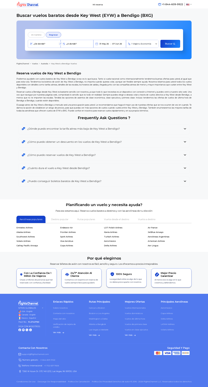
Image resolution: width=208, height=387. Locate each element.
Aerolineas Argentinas (158, 237)
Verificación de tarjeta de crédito (64, 325)
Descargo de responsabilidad (52, 381)
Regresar (53, 35)
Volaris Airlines (23, 241)
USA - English (25, 311)
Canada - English (27, 315)
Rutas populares (86, 219)
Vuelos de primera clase (136, 324)
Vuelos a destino (146, 219)
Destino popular (59, 219)
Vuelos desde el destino (116, 219)
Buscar (170, 43)
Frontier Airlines (68, 232)
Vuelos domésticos (134, 313)
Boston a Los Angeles (99, 313)
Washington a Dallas (98, 319)
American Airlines (156, 241)
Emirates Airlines (24, 227)
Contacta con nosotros (63, 313)
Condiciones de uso (26, 381)
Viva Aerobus (66, 241)
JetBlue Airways (155, 232)
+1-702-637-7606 (51, 365)
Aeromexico (110, 241)
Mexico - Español (27, 318)
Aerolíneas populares (31, 219)
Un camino (36, 35)
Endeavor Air (66, 227)
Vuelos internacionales (135, 308)
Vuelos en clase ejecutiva (136, 329)
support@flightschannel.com (35, 354)
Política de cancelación (79, 381)
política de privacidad (102, 381)
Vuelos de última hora (135, 319)
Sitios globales (30, 308)
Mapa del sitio (59, 319)
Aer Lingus (153, 245)
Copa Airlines (66, 245)
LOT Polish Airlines (113, 227)
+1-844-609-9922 (47, 360)
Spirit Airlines (66, 237)
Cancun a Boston (97, 308)
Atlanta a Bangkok (97, 324)
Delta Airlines (110, 245)
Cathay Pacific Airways (27, 245)
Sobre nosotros (60, 308)
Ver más (58, 332)
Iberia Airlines (110, 232)
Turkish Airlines (111, 237)
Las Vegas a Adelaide (98, 329)
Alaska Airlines (23, 232)
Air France (152, 227)
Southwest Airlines (25, 237)
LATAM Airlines (167, 324)
